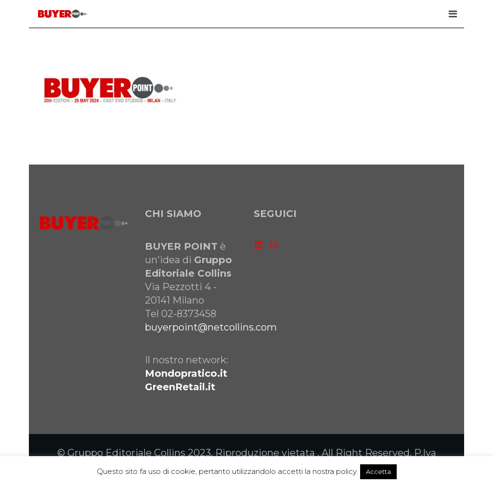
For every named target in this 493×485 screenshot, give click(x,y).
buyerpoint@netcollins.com (211, 327)
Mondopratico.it (186, 373)
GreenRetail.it (180, 387)
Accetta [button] (378, 471)
